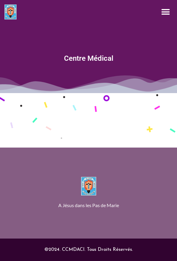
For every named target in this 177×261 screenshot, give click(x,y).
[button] (165, 12)
